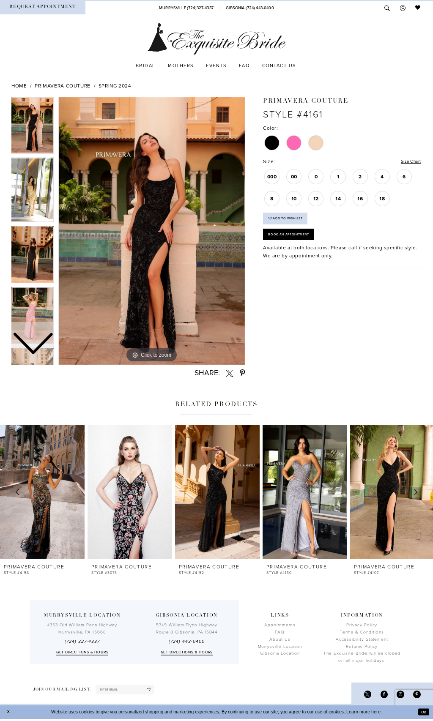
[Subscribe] (161, 690)
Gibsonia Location (280, 653)
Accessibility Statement (362, 639)
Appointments (279, 625)
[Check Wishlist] (418, 8)
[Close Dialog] (9, 714)
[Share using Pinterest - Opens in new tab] (242, 373)
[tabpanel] (152, 231)
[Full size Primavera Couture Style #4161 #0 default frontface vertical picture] (152, 231)
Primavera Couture (62, 86)
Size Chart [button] (408, 162)
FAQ (280, 632)
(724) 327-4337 (82, 641)
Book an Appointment (293, 240)
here (376, 714)
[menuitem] (42, 7)
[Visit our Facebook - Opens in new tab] (379, 695)
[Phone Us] (186, 7)
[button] (403, 8)
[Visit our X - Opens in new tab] (362, 695)
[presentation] (42, 492)
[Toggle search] (387, 8)
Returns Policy (362, 646)
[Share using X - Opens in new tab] (229, 373)
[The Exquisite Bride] (217, 39)
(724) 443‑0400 (186, 641)
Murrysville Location (280, 646)
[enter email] (131, 690)
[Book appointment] (42, 7)
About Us (279, 639)
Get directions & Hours (82, 652)
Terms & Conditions (362, 632)
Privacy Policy (361, 625)
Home (19, 86)
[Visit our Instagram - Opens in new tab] (398, 695)
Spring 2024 (115, 86)
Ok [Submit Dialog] (422, 714)
